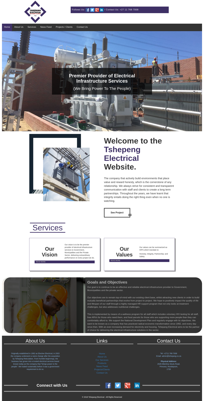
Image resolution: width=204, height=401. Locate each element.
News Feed (46, 27)
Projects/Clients (102, 369)
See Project (117, 212)
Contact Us (82, 27)
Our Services (102, 360)
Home (7, 27)
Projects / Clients (64, 27)
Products (102, 363)
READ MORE (40, 262)
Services (32, 27)
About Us (18, 27)
